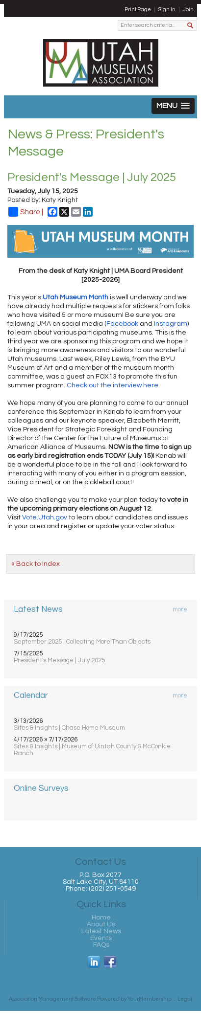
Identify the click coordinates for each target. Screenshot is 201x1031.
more (180, 609)
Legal (184, 999)
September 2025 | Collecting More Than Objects (82, 641)
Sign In (167, 9)
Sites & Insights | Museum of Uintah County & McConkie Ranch (92, 750)
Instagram (170, 323)
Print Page (138, 9)
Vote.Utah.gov (44, 517)
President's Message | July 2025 (59, 660)
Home (101, 917)
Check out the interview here (112, 385)
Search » (191, 26)
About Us (101, 924)
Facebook (122, 323)
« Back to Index (35, 563)
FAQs (101, 944)
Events (101, 938)
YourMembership (149, 999)
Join (188, 9)
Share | (25, 212)
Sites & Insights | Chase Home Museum (69, 727)
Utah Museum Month (75, 297)
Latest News (101, 931)
